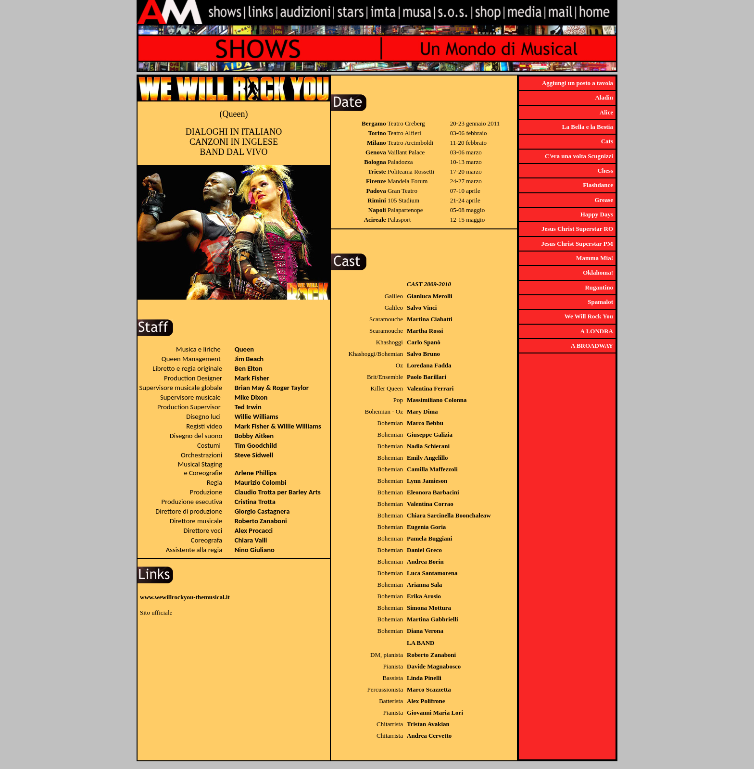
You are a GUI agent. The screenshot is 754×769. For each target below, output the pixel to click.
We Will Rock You (589, 316)
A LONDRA (596, 331)
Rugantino (599, 287)
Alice (606, 112)
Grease (603, 199)
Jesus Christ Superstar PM (577, 243)
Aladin (604, 97)
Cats (607, 141)
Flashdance (598, 185)
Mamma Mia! (594, 258)
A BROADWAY (592, 345)
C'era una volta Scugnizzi (579, 156)
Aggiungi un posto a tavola (577, 83)
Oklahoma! (598, 272)
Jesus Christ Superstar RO (577, 228)
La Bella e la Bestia (587, 126)
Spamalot (600, 301)
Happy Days (596, 214)
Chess (605, 170)
